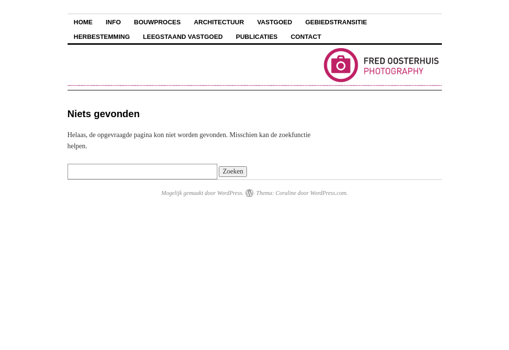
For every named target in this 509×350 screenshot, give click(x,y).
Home (83, 22)
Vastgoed (274, 22)
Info (113, 22)
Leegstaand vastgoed (183, 36)
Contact (306, 36)
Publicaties (257, 36)
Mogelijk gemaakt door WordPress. (202, 193)
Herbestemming (102, 36)
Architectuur (219, 22)
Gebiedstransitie (336, 22)
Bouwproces (157, 22)
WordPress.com (328, 193)
